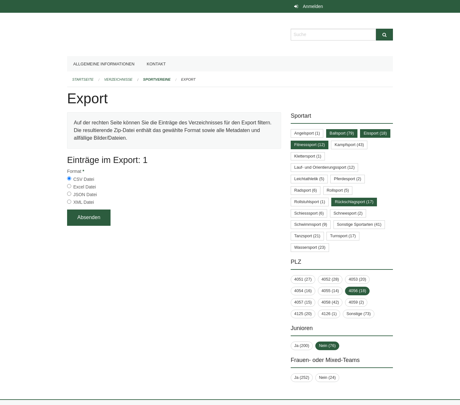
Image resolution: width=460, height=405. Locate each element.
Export (188, 79)
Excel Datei (84, 186)
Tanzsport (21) (307, 235)
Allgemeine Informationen (103, 64)
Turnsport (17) (343, 235)
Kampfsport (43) (349, 144)
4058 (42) (330, 302)
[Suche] (384, 34)
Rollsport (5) (338, 190)
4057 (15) (303, 302)
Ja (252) (301, 377)
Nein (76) (327, 345)
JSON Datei (85, 194)
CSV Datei (83, 179)
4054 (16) (303, 290)
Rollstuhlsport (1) (309, 201)
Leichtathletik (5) (309, 178)
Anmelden (313, 6)
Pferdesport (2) (347, 178)
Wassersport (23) (310, 247)
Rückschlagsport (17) (354, 201)
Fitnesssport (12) (309, 144)
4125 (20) (303, 313)
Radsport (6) (305, 190)
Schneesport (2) (348, 213)
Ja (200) (301, 345)
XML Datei (83, 202)
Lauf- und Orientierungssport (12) (324, 167)
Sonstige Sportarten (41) (359, 224)
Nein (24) (327, 377)
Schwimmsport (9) (310, 224)
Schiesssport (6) (309, 213)
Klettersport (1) (307, 156)
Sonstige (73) (358, 313)
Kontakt (156, 64)
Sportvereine (157, 79)
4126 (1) (329, 313)
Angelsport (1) (307, 133)
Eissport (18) (375, 133)
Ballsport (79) (342, 133)
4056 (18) (357, 290)
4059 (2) (356, 302)
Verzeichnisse (118, 79)
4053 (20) (357, 279)
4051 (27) (303, 279)
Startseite (83, 79)
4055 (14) (330, 290)
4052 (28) (330, 279)
